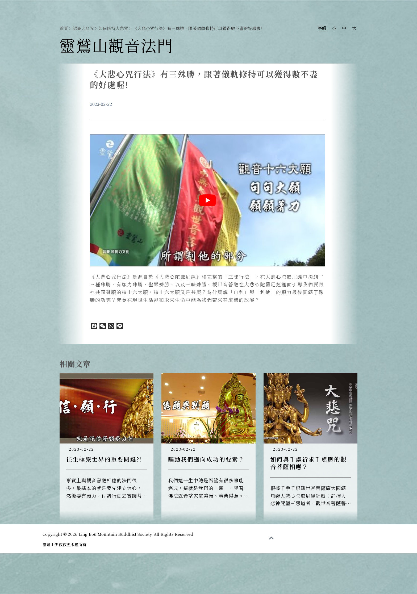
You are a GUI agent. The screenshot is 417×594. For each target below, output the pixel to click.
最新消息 (271, 7)
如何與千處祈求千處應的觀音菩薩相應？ (308, 463)
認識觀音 (237, 7)
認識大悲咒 (307, 7)
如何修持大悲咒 (113, 28)
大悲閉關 (380, 6)
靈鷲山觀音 (201, 7)
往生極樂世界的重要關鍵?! (104, 459)
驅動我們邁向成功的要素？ (206, 459)
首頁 (64, 28)
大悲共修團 (347, 7)
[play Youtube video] (207, 200)
